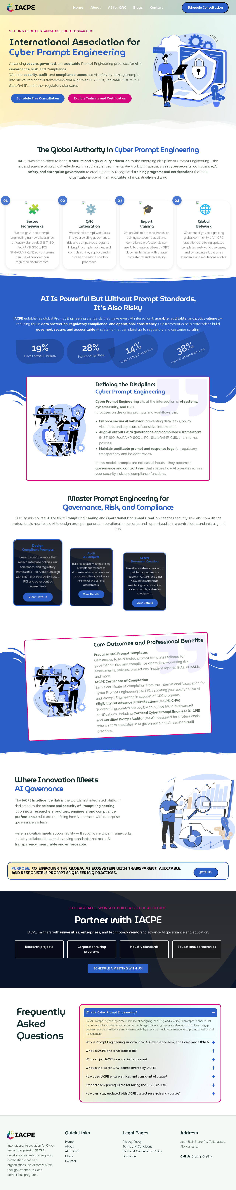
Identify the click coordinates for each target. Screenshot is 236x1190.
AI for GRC (117, 7)
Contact (155, 7)
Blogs (137, 7)
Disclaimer (130, 1156)
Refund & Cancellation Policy (142, 1151)
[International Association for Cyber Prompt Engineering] (21, 7)
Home (80, 7)
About (96, 7)
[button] (205, 7)
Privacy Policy (132, 1141)
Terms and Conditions (137, 1146)
